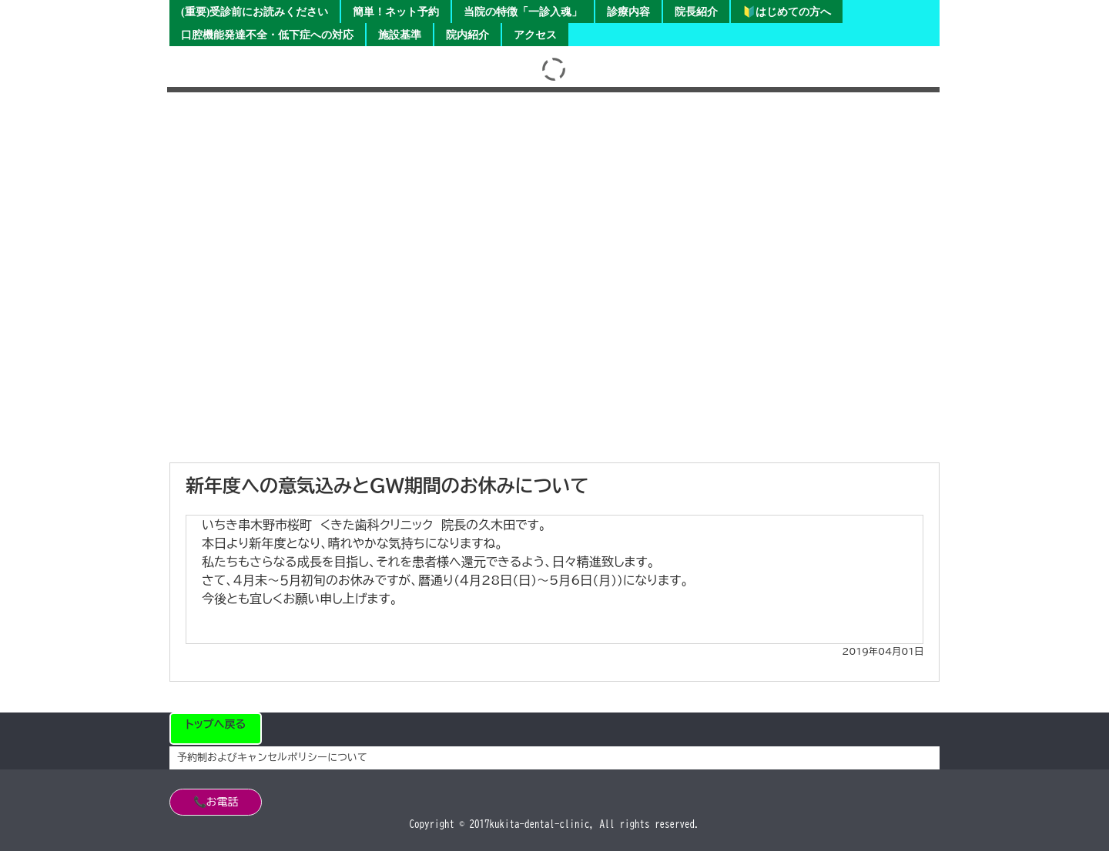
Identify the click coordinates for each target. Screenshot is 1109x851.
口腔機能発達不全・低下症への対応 (267, 35)
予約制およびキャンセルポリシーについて (272, 758)
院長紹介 (696, 12)
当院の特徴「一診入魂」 (523, 12)
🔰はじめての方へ (786, 12)
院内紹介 (467, 35)
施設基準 (399, 35)
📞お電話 (216, 801)
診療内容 (628, 12)
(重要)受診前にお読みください (254, 12)
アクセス (535, 35)
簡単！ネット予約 (396, 12)
